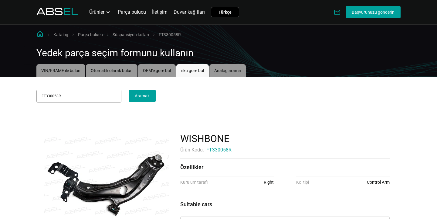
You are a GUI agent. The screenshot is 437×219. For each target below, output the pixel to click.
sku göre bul (192, 70)
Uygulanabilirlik (197, 211)
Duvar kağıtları (189, 12)
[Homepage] (57, 13)
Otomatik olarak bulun (112, 70)
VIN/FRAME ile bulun (60, 70)
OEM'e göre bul (157, 70)
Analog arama (227, 70)
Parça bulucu (132, 12)
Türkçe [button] (225, 12)
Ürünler (100, 12)
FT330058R (219, 150)
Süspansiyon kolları (131, 34)
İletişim (160, 12)
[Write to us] (337, 12)
